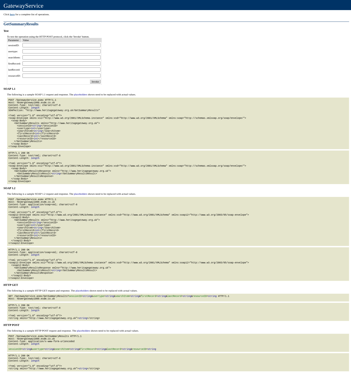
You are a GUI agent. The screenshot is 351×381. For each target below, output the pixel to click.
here (12, 14)
